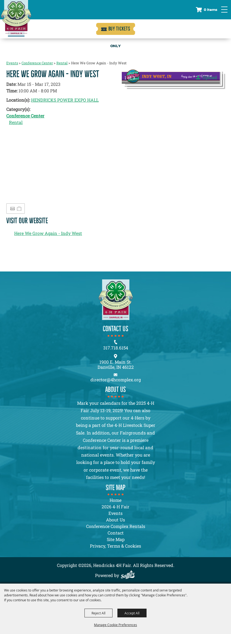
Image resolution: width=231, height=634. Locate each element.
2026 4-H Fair (115, 506)
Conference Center (37, 63)
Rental (62, 63)
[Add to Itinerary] (19, 208)
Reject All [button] (98, 613)
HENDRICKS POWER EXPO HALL (65, 100)
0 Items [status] (210, 9)
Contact (116, 533)
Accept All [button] (131, 613)
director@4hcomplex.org (115, 379)
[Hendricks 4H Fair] (16, 18)
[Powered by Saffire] (129, 575)
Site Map (115, 539)
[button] (171, 76)
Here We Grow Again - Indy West (48, 233)
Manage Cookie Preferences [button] (115, 625)
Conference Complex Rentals (115, 526)
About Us (115, 520)
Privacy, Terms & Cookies (115, 546)
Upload (209, 77)
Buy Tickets (119, 29)
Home (115, 500)
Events (12, 63)
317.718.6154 (115, 348)
